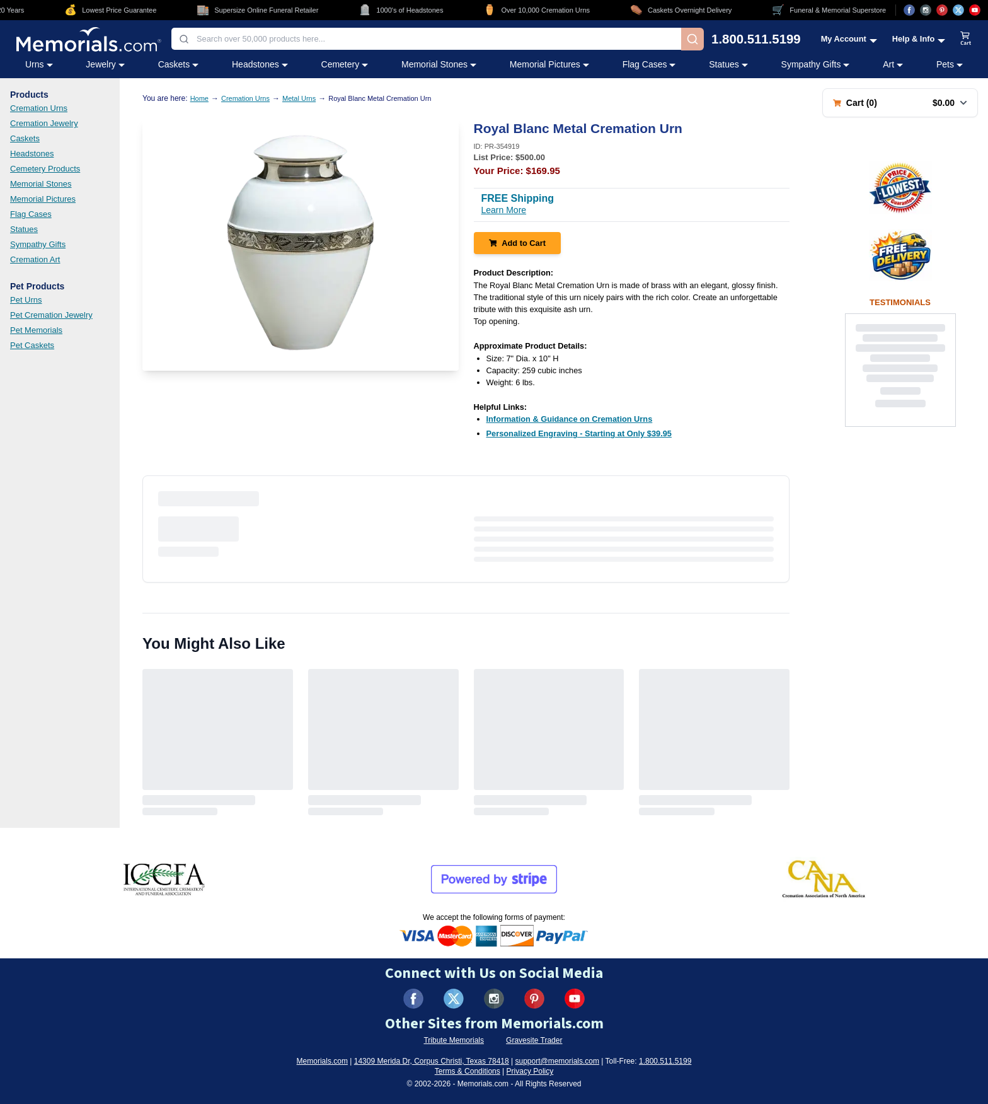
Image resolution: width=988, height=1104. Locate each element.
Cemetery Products (45, 168)
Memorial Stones (41, 184)
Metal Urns (299, 98)
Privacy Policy (530, 1071)
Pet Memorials (36, 330)
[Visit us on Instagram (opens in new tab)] (925, 10)
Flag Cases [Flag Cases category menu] (649, 64)
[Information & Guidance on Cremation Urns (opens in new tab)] (569, 419)
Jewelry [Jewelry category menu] (105, 64)
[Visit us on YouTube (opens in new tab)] (974, 10)
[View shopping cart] (966, 39)
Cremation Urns (38, 108)
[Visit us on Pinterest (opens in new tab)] (942, 10)
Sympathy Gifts (38, 244)
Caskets (25, 138)
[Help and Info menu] (919, 39)
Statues (24, 229)
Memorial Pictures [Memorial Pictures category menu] (549, 64)
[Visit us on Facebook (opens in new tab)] (909, 10)
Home (199, 98)
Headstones (32, 153)
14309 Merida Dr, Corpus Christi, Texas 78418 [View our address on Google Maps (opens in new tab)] (431, 1061)
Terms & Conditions (467, 1071)
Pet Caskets (32, 345)
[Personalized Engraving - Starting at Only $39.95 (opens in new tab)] (579, 433)
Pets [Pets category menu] (949, 64)
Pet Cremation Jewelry (51, 315)
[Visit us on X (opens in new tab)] (958, 10)
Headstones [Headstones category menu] (260, 64)
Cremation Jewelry (44, 123)
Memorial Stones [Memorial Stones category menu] (438, 64)
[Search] (692, 39)
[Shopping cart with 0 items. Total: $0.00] (900, 103)
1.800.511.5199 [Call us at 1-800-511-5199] (756, 39)
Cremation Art (35, 259)
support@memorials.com (557, 1061)
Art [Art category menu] (893, 64)
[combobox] (426, 39)
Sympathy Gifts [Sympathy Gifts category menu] (815, 64)
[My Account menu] (849, 39)
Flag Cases (31, 214)
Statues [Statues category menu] (728, 64)
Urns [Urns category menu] (39, 64)
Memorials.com (322, 1061)
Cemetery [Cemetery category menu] (345, 64)
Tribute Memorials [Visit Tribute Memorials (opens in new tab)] (453, 1040)
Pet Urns (26, 300)
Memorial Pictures (43, 199)
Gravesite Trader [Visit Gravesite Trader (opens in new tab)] (534, 1040)
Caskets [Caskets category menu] (178, 64)
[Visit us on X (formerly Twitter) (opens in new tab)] (454, 999)
